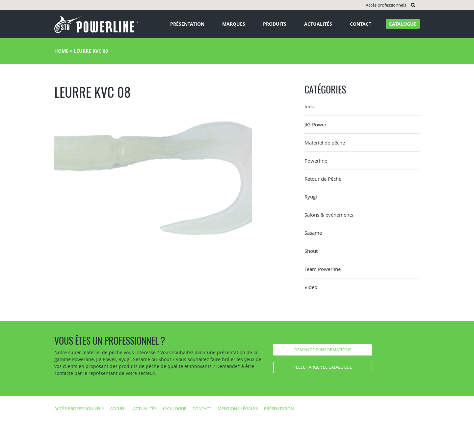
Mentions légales (238, 408)
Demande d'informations (322, 350)
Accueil (118, 408)
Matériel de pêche (324, 142)
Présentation (187, 24)
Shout (311, 251)
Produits (274, 24)
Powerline (315, 160)
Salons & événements (328, 214)
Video (310, 287)
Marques (233, 24)
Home (61, 51)
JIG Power (315, 124)
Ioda (309, 106)
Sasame (313, 232)
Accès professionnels (386, 5)
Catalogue (402, 24)
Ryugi (310, 196)
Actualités (318, 24)
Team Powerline (322, 269)
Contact (360, 24)
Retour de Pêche (322, 178)
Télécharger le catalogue (323, 367)
